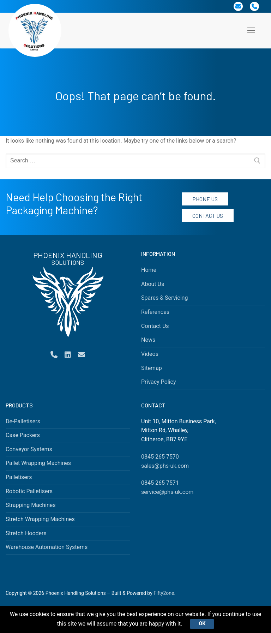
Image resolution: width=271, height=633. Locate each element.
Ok (202, 624)
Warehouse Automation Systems (47, 547)
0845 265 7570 (160, 456)
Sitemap (151, 368)
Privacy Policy (158, 381)
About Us (152, 284)
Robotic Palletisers (29, 491)
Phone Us (205, 199)
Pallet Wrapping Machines (38, 463)
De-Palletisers (23, 421)
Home (148, 270)
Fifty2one (163, 593)
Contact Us (207, 215)
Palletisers (19, 477)
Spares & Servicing (164, 297)
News (148, 339)
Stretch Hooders (26, 533)
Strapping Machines (31, 505)
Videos (149, 354)
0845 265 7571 (160, 482)
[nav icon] (251, 30)
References (155, 312)
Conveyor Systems (29, 449)
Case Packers (23, 435)
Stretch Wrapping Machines (40, 519)
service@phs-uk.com (167, 492)
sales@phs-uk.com (165, 465)
